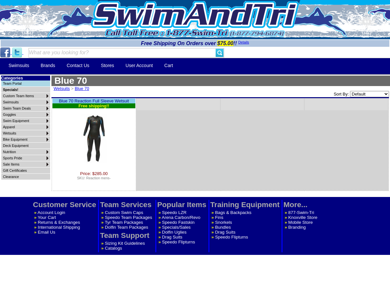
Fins (219, 217)
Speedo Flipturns (178, 242)
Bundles (223, 227)
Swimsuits (19, 65)
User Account (139, 65)
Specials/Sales (176, 227)
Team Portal (12, 83)
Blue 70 (82, 88)
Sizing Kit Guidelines (125, 243)
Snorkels (223, 222)
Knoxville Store (303, 217)
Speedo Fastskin (178, 222)
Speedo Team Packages (128, 217)
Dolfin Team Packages (126, 227)
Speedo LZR (174, 212)
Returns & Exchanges (59, 222)
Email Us (46, 232)
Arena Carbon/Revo (181, 217)
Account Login (51, 212)
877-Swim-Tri (301, 212)
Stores (107, 65)
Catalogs (113, 248)
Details (243, 42)
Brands (48, 65)
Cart (168, 65)
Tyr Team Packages (124, 222)
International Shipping (59, 227)
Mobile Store (300, 222)
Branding (297, 227)
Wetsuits (62, 88)
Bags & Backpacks (233, 212)
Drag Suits (172, 237)
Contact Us (78, 65)
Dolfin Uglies (174, 232)
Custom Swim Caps (124, 212)
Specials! (10, 90)
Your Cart (47, 217)
